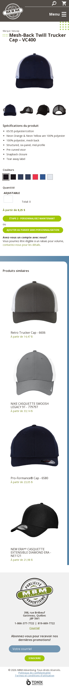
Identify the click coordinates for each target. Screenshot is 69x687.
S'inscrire (35, 658)
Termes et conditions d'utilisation (34, 675)
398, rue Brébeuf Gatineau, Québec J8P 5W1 (34, 615)
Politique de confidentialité (34, 672)
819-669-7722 (46, 623)
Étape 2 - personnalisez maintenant (32, 218)
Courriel (34, 628)
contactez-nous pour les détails (21, 245)
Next (64, 110)
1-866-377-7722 (24, 623)
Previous (4, 110)
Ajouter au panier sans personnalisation (33, 230)
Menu (54, 14)
